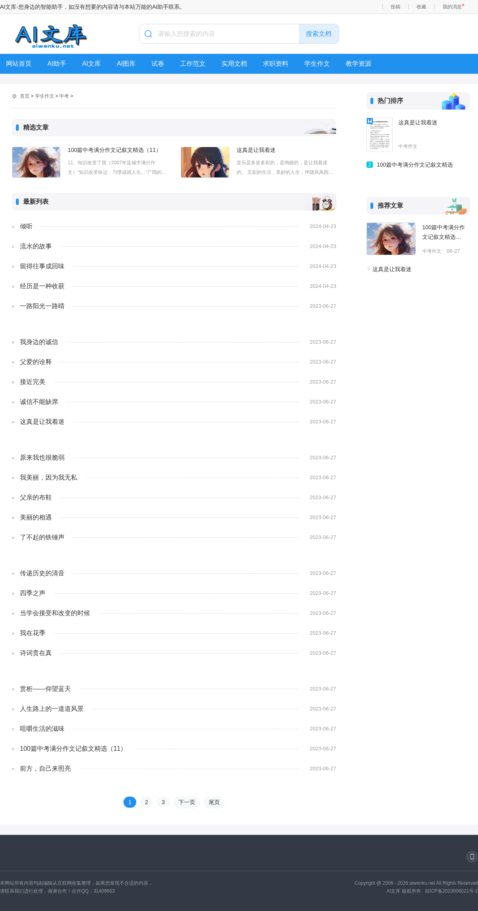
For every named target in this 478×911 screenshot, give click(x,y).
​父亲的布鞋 (36, 497)
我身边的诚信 (39, 341)
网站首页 (18, 63)
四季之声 (32, 593)
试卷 (157, 63)
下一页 (186, 802)
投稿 (395, 7)
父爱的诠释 (36, 361)
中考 (64, 96)
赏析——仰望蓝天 (45, 688)
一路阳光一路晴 (42, 306)
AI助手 (56, 63)
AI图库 (126, 63)
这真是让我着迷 (256, 150)
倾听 (26, 226)
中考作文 (407, 146)
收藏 (421, 7)
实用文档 (234, 63)
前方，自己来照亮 (45, 768)
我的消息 (452, 7)
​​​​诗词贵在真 (36, 652)
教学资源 (358, 63)
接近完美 (32, 381)
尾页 (214, 802)
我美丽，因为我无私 (48, 477)
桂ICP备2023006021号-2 (451, 891)
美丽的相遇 (36, 517)
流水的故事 (36, 246)
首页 (24, 96)
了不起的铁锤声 (42, 537)
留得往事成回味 (42, 266)
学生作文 (317, 63)
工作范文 (193, 63)
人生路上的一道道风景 (52, 708)
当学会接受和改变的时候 (55, 613)
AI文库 (91, 63)
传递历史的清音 (42, 573)
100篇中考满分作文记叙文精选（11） (114, 150)
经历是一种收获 (42, 286)
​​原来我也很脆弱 (42, 457)
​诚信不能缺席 (39, 401)
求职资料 (275, 63)
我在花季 (32, 633)
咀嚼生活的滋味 (42, 728)
